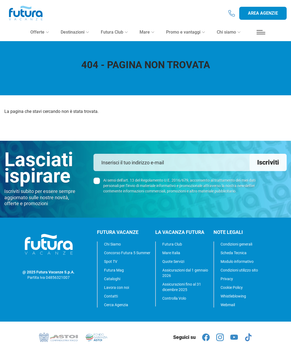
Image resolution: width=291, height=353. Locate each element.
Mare (147, 35)
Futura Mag (114, 270)
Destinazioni (75, 35)
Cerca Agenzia (116, 305)
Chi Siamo (112, 244)
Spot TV (110, 261)
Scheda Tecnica (234, 253)
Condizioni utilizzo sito (239, 270)
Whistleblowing (233, 296)
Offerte (39, 35)
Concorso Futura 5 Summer (127, 253)
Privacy (227, 279)
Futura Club (172, 244)
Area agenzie (263, 15)
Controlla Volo (174, 298)
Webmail (228, 305)
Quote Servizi (173, 261)
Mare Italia (171, 253)
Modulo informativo (237, 261)
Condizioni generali (236, 244)
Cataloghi (112, 279)
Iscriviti (268, 162)
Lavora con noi (116, 287)
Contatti (111, 296)
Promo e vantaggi (185, 35)
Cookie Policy (232, 287)
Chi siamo (228, 35)
